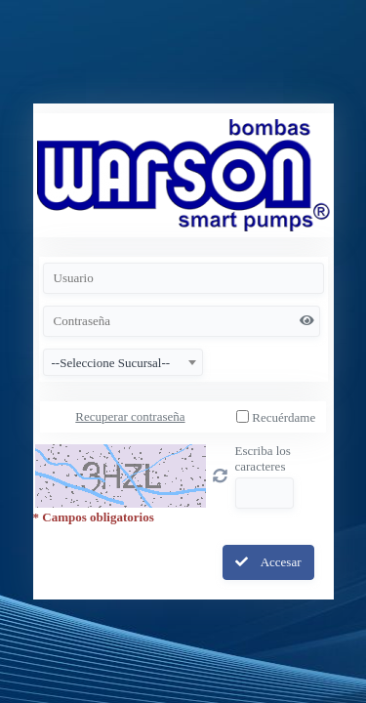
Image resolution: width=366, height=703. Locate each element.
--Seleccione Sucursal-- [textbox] (111, 362)
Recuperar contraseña (129, 416)
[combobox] (123, 362)
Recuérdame (283, 417)
